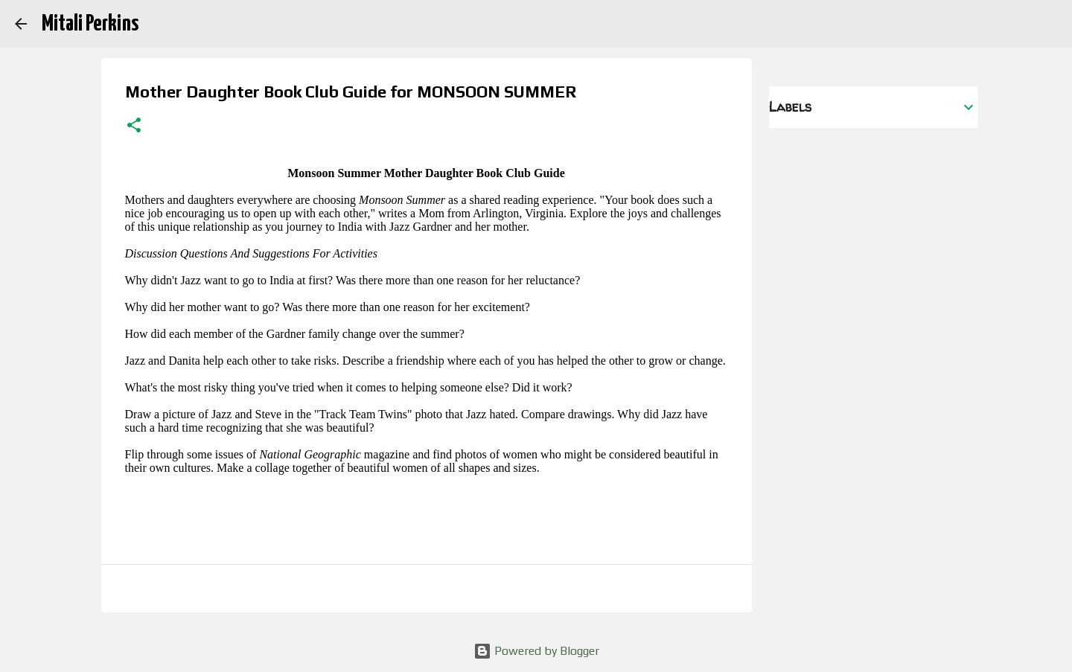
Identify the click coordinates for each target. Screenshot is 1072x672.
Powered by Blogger (536, 651)
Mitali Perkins (90, 24)
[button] (134, 126)
